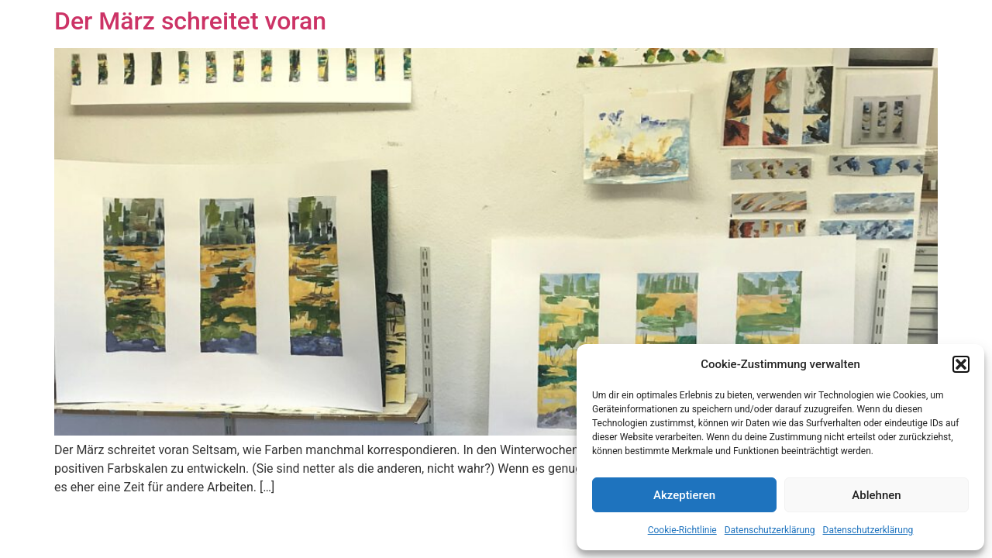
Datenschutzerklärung (770, 530)
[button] (961, 364)
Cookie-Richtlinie (682, 530)
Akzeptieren (684, 495)
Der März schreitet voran (190, 21)
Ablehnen (876, 495)
